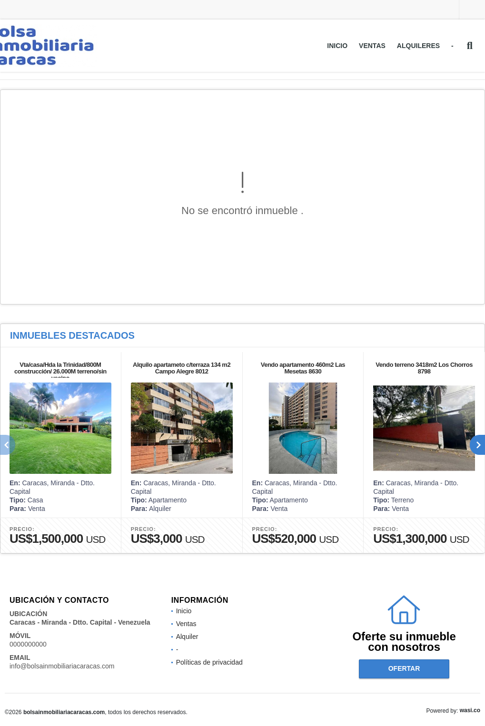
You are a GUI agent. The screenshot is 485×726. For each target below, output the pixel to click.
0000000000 (28, 644)
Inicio (337, 45)
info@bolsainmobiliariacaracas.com (62, 666)
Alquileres (418, 45)
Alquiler (187, 636)
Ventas (372, 45)
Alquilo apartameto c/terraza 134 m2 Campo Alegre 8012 (181, 368)
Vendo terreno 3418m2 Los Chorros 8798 (424, 368)
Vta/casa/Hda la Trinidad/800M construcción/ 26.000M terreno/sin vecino (60, 371)
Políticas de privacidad (209, 662)
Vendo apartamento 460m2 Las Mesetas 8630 (303, 368)
